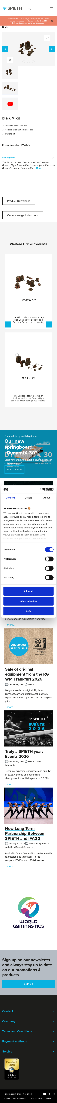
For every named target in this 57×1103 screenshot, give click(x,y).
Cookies (48, 1098)
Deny (28, 611)
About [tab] (46, 497)
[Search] (29, 8)
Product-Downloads (18, 201)
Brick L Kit (28, 378)
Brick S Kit (29, 300)
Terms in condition (20, 1098)
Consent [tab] (10, 497)
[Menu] (51, 8)
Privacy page (36, 1098)
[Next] (52, 49)
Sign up (28, 984)
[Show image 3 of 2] (33, 61)
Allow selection (28, 601)
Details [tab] (28, 497)
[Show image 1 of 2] (23, 61)
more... (11, 625)
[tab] (28, 163)
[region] (28, 72)
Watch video (14, 469)
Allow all (28, 591)
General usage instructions (22, 215)
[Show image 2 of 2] (28, 61)
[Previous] (5, 49)
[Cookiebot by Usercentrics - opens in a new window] (41, 489)
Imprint (7, 1098)
